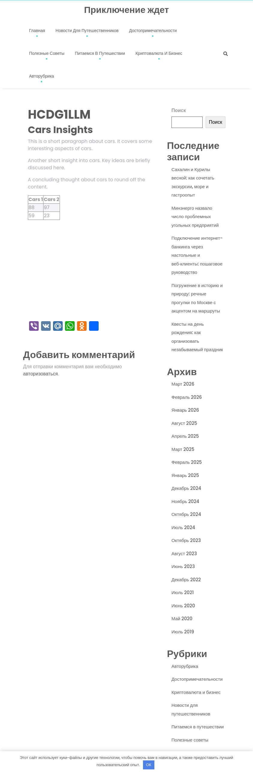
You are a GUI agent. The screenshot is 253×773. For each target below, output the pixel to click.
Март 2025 (182, 449)
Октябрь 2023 (186, 540)
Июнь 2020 (183, 606)
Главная (37, 31)
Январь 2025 (185, 475)
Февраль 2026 (186, 397)
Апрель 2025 (185, 436)
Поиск (178, 110)
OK (148, 765)
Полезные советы (46, 53)
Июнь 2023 (183, 566)
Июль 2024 (183, 527)
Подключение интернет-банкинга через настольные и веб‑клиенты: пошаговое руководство (197, 255)
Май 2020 (181, 618)
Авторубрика (41, 76)
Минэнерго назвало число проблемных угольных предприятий (195, 216)
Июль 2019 (182, 632)
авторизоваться (40, 373)
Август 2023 (184, 553)
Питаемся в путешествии (100, 53)
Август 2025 (184, 423)
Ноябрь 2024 (185, 501)
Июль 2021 (182, 592)
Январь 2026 (185, 410)
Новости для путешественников (86, 31)
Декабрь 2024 (186, 488)
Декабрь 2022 (186, 579)
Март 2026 (182, 384)
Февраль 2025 (186, 462)
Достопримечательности (153, 31)
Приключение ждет (126, 10)
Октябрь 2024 (186, 514)
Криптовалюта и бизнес (158, 53)
